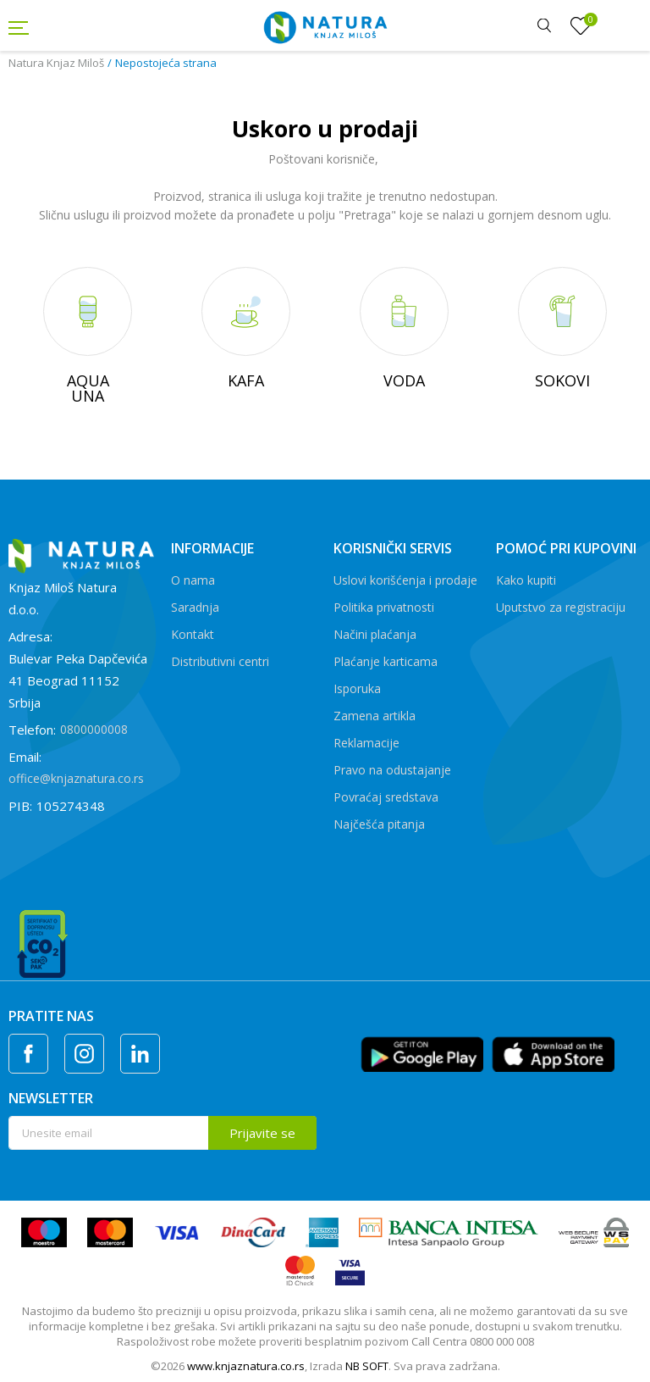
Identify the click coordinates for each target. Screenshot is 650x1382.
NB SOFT (366, 1366)
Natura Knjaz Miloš (56, 62)
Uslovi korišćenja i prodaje (405, 580)
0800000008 (94, 729)
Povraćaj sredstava (385, 797)
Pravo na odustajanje (392, 770)
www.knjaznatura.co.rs (246, 1366)
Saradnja (195, 607)
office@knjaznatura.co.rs (76, 778)
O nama (193, 580)
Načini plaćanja (374, 634)
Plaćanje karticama (385, 661)
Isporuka (357, 688)
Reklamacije (366, 743)
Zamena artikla (374, 716)
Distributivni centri (220, 661)
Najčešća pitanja (379, 824)
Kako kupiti (526, 580)
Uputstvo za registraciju (560, 607)
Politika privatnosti (383, 607)
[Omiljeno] (580, 26)
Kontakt (192, 634)
